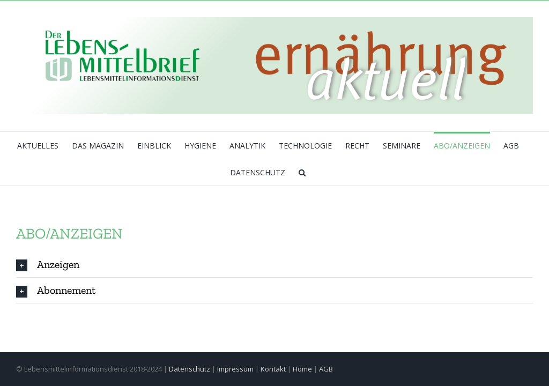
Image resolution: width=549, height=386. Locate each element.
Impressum (235, 369)
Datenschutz (189, 369)
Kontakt (273, 369)
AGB (326, 369)
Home (302, 369)
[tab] (274, 264)
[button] (302, 172)
